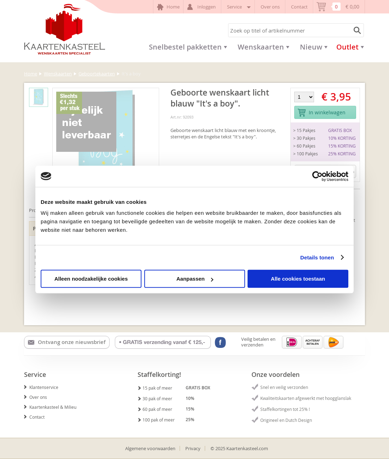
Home (168, 7)
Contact (299, 7)
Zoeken (356, 30)
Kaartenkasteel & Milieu (50, 407)
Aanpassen (194, 279)
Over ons (270, 7)
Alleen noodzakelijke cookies (91, 279)
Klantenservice (41, 387)
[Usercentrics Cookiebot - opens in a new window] (317, 176)
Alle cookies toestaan (298, 279)
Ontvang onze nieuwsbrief (66, 342)
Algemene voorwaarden (150, 448)
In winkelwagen (321, 113)
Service (238, 7)
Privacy (193, 448)
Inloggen (202, 7)
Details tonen (317, 257)
